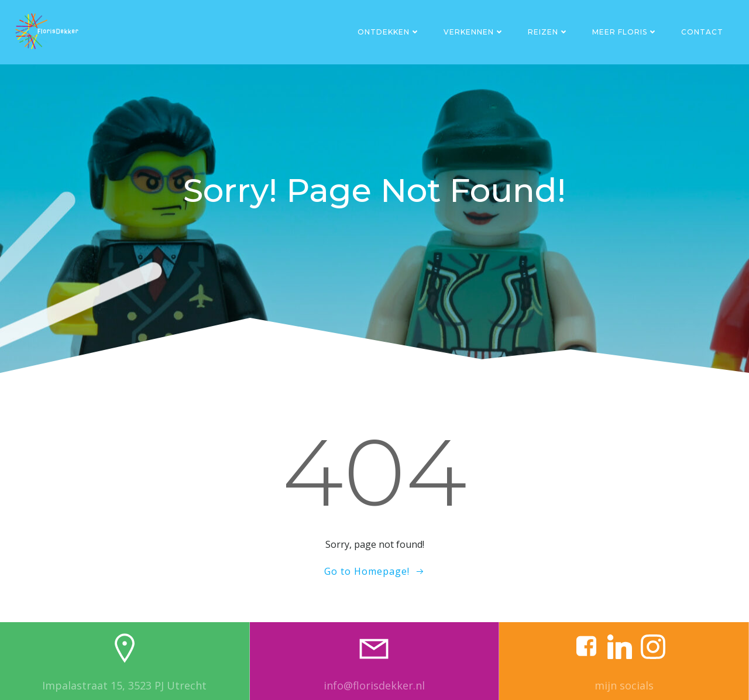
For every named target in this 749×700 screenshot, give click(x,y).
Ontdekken (389, 32)
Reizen (548, 32)
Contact (702, 32)
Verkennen (474, 32)
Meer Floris (625, 32)
